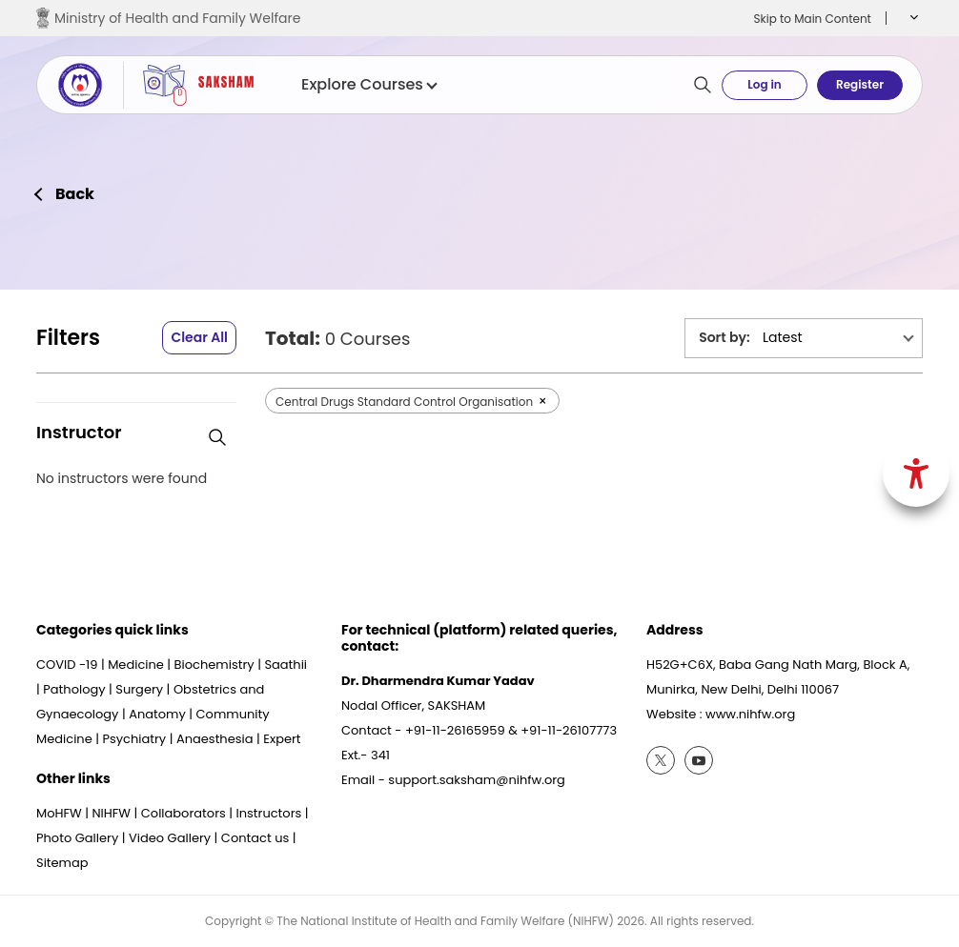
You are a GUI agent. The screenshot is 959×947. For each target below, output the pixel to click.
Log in (764, 84)
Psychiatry (134, 739)
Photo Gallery (77, 838)
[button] (912, 18)
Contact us (255, 838)
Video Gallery (170, 838)
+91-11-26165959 (455, 730)
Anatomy (157, 714)
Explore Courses (368, 84)
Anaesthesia (215, 739)
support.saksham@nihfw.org (476, 780)
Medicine (136, 664)
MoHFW (59, 813)
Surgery (139, 689)
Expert (281, 739)
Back (74, 194)
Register (860, 84)
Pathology (74, 689)
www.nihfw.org (750, 714)
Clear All (199, 337)
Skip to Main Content (812, 18)
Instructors (269, 813)
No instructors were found (121, 479)
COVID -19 (66, 664)
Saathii (285, 664)
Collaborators (183, 813)
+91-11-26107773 (568, 730)
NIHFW (111, 813)
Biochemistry (214, 664)
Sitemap (62, 863)
